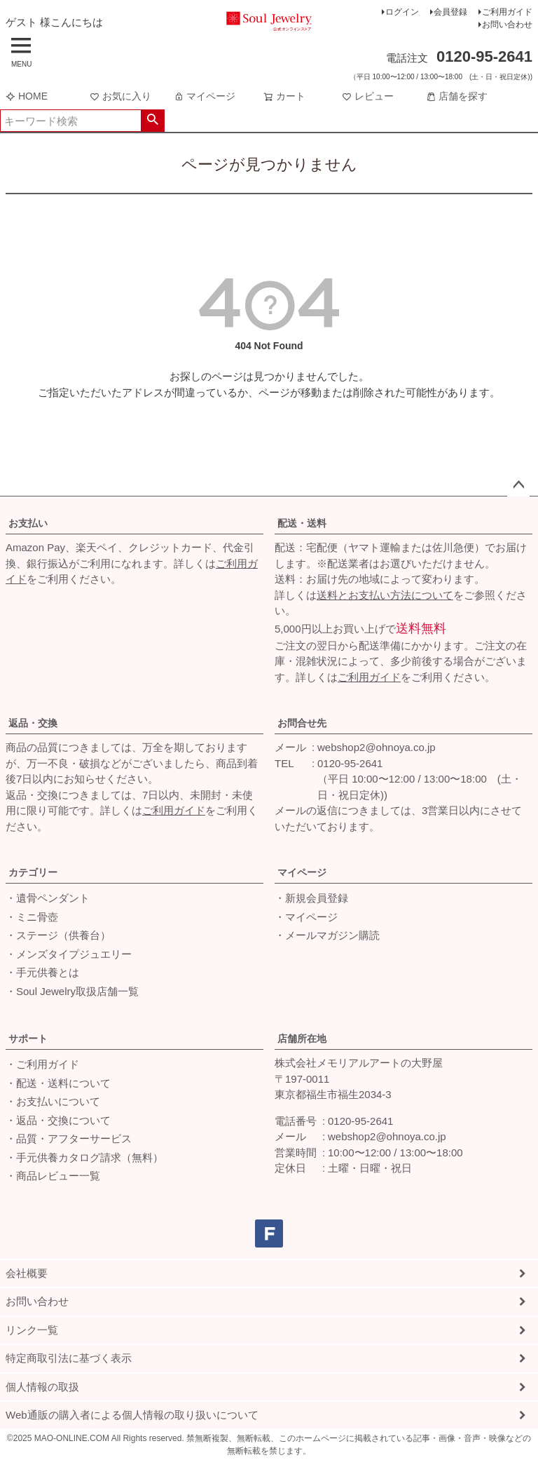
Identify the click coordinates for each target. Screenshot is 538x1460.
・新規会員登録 (311, 898)
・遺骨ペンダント (48, 898)
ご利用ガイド (507, 12)
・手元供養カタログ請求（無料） (84, 1157)
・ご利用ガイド (42, 1064)
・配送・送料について (58, 1083)
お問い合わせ (507, 24)
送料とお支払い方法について (385, 595)
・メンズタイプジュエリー (69, 954)
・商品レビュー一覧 (53, 1176)
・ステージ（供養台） (58, 935)
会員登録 (450, 12)
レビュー (368, 96)
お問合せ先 (301, 723)
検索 (152, 120)
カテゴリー (32, 872)
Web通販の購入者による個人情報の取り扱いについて (132, 1415)
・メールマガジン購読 (327, 935)
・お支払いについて (53, 1101)
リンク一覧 (32, 1330)
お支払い (28, 523)
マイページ (204, 96)
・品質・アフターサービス (69, 1138)
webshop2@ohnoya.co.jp (376, 747)
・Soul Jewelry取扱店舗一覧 (72, 991)
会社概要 (27, 1273)
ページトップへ (518, 485)
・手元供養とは (42, 972)
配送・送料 (301, 523)
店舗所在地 (301, 1038)
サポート (28, 1038)
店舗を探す (457, 96)
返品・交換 (32, 723)
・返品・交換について (58, 1120)
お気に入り (120, 96)
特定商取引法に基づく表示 (69, 1358)
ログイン (402, 12)
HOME (27, 96)
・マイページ (306, 917)
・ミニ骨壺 (32, 917)
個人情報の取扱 (42, 1387)
